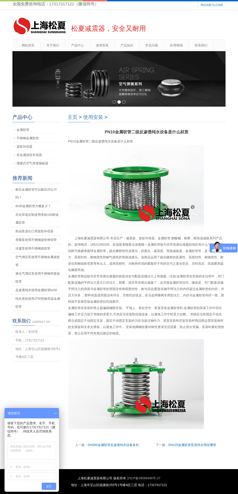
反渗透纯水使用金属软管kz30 (36, 290)
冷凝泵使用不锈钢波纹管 (32, 248)
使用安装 (102, 45)
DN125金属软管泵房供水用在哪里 (192, 445)
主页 (73, 117)
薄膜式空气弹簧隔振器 (32, 163)
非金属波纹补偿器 (29, 155)
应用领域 (176, 45)
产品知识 (127, 45)
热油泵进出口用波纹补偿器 (34, 231)
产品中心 (77, 45)
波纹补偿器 (24, 146)
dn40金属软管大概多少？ (33, 206)
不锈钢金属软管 (28, 138)
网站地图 (206, 5)
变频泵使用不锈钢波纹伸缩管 (36, 240)
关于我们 (52, 45)
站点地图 (217, 5)
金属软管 (23, 130)
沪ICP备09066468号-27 (143, 478)
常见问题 (151, 45)
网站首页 (28, 45)
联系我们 (201, 45)
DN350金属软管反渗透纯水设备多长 (113, 445)
